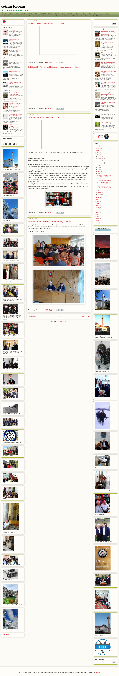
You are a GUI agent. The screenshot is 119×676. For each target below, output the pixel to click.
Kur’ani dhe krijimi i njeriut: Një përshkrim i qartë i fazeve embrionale (15, 105)
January (100, 194)
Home (59, 316)
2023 (97, 152)
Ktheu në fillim (6, 634)
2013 (97, 214)
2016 (97, 208)
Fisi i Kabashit (12, 30)
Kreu (5, 13)
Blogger (97, 672)
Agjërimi (57, 13)
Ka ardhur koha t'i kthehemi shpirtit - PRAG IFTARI (46, 24)
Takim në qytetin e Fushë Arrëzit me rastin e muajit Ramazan (49, 222)
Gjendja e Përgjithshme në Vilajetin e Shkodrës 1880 (107, 93)
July (99, 167)
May (99, 171)
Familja (63, 13)
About (105, 15)
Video (107, 13)
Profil (95, 13)
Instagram (49, 15)
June (99, 169)
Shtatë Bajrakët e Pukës (15, 50)
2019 (97, 201)
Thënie (83, 13)
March (99, 190)
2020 (97, 199)
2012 (97, 216)
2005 (97, 223)
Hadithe (30, 13)
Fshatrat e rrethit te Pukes (107, 52)
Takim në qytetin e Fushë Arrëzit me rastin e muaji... (104, 186)
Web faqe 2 (41, 15)
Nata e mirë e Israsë (14, 60)
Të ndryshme (32, 15)
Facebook (66, 15)
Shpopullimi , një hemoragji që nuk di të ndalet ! (15, 115)
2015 (97, 210)
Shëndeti (70, 13)
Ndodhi (77, 13)
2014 (97, 212)
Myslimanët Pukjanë (96, 15)
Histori (89, 13)
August (99, 165)
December (100, 156)
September (100, 163)
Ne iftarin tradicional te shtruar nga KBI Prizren (108, 72)
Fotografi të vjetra (22, 15)
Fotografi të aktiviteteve (9, 15)
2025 (97, 148)
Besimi (11, 13)
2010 (97, 220)
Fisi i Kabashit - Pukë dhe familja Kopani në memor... (104, 179)
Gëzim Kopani (13, 6)
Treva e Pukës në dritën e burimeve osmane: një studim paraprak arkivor (108, 33)
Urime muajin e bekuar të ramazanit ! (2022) (43, 118)
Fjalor (101, 13)
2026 (97, 146)
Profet (17, 13)
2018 (97, 203)
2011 (97, 218)
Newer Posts (32, 316)
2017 (97, 205)
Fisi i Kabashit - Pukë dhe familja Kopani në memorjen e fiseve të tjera (53, 67)
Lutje (36, 13)
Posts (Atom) (63, 321)
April (99, 173)
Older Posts (85, 316)
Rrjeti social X (58, 15)
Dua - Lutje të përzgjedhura (108, 62)
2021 (97, 197)
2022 (97, 154)
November (100, 158)
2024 (97, 150)
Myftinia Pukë (75, 15)
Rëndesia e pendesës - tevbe (108, 113)
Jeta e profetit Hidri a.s (106, 122)
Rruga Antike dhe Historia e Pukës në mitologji (16, 93)
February (100, 192)
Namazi (23, 13)
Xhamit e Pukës (84, 15)
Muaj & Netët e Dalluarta (46, 13)
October (100, 160)
